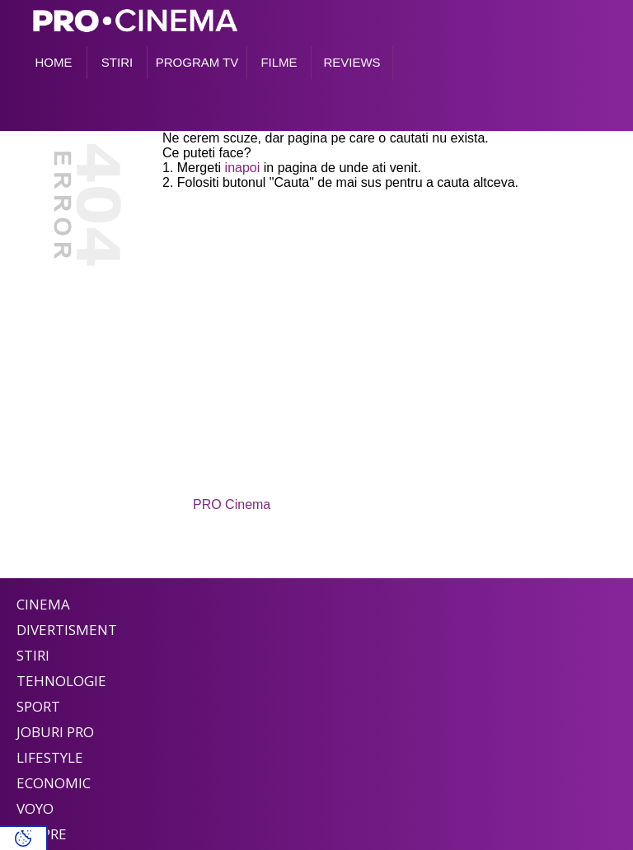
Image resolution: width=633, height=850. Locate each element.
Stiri (32, 655)
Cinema (43, 604)
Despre (41, 834)
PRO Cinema (231, 504)
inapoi (242, 168)
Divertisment (66, 630)
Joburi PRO (55, 732)
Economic (53, 783)
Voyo (35, 808)
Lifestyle (49, 757)
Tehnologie (61, 681)
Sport (38, 706)
